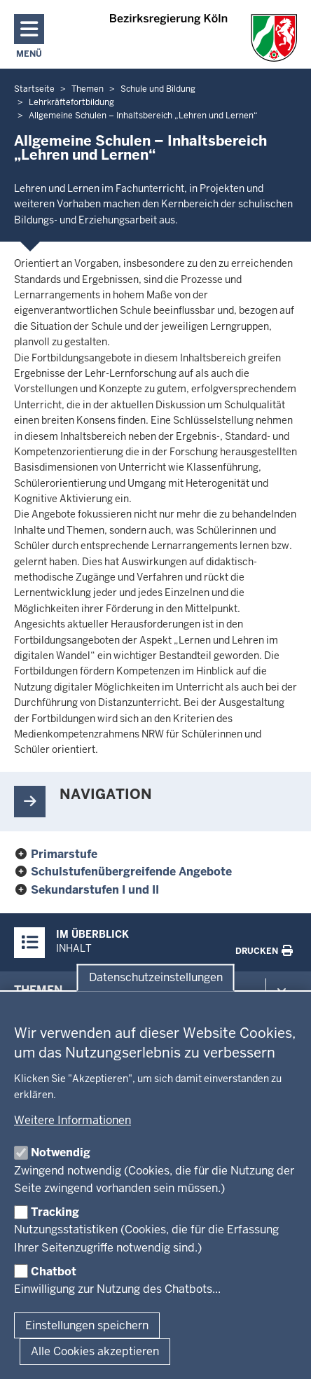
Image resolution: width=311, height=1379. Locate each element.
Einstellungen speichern (86, 1325)
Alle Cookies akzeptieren (95, 1351)
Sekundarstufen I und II (95, 889)
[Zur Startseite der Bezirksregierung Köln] (203, 38)
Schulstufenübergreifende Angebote (131, 871)
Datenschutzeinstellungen (156, 977)
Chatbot (53, 1271)
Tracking (55, 1212)
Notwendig (60, 1152)
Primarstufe (64, 854)
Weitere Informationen (72, 1120)
